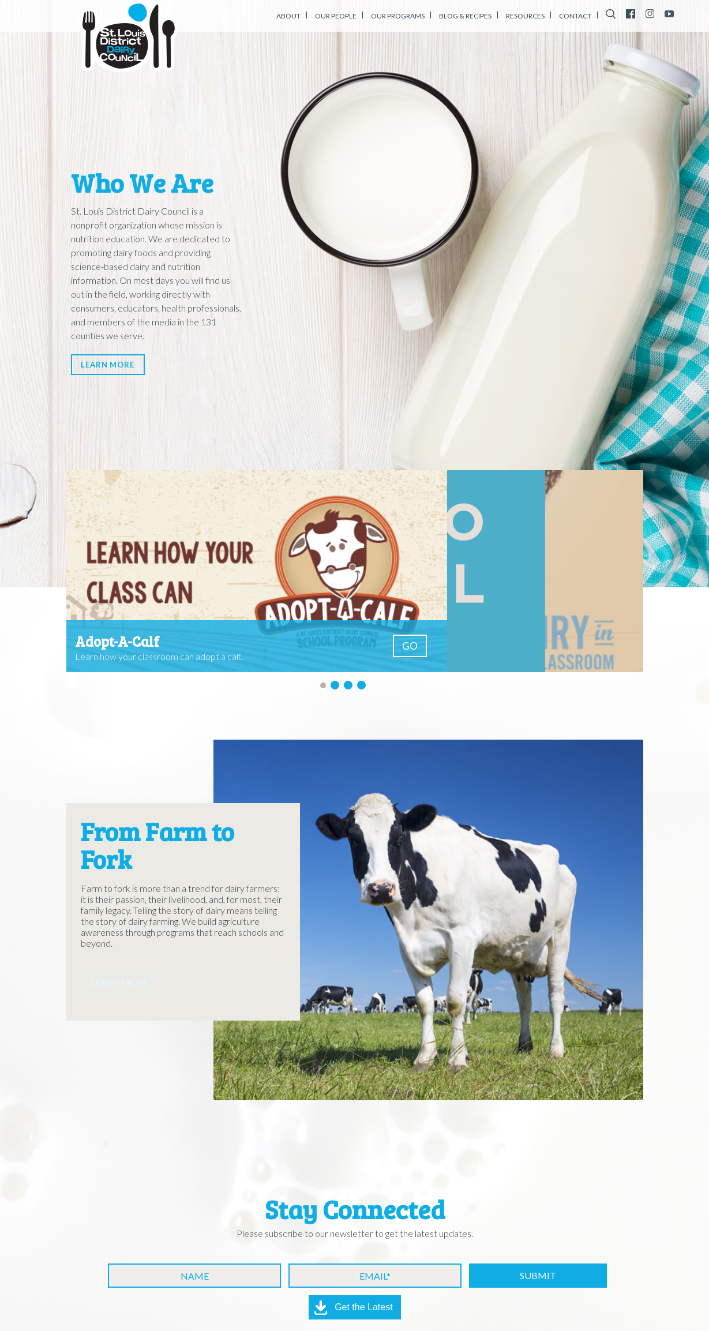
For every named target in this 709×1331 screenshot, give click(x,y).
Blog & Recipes (465, 16)
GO (410, 646)
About (288, 16)
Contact (575, 16)
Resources (525, 16)
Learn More (123, 361)
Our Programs (398, 16)
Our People (336, 16)
